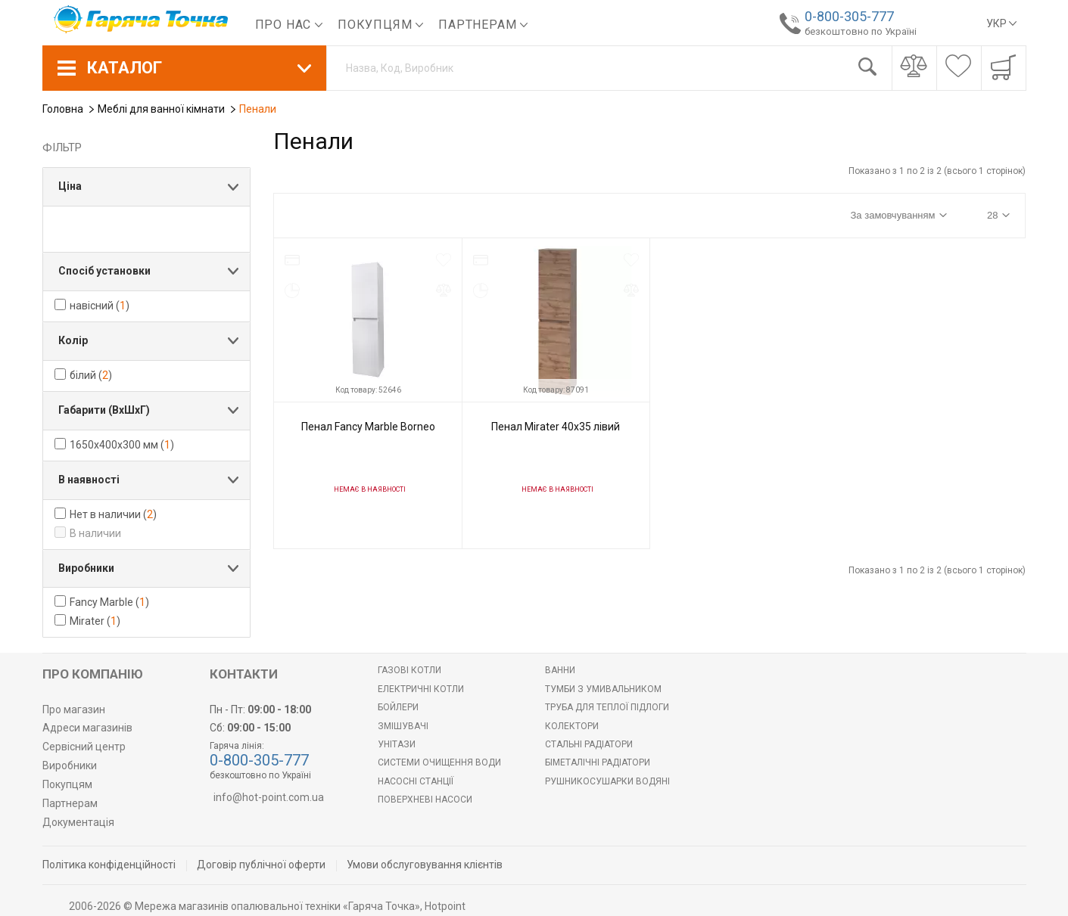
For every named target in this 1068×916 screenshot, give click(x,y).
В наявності (89, 480)
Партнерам (483, 24)
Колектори (572, 726)
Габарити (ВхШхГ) (104, 410)
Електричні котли (421, 689)
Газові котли (409, 670)
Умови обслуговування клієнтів (425, 865)
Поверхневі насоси (425, 799)
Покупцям (380, 24)
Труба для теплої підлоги (607, 707)
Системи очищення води (439, 762)
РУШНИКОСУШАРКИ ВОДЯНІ (607, 781)
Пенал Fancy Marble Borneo (368, 427)
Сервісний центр (84, 747)
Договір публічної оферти (261, 865)
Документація (78, 822)
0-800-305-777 (845, 16)
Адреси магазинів (87, 728)
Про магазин (73, 709)
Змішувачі (403, 726)
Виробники (86, 568)
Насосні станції (415, 781)
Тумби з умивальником (603, 689)
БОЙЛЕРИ (398, 707)
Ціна (70, 186)
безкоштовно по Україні (857, 31)
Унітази (397, 744)
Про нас (288, 24)
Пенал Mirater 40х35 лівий (555, 427)
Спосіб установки (104, 271)
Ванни (560, 670)
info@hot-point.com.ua (268, 797)
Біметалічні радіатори (597, 762)
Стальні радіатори (589, 744)
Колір (73, 340)
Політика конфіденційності (109, 865)
